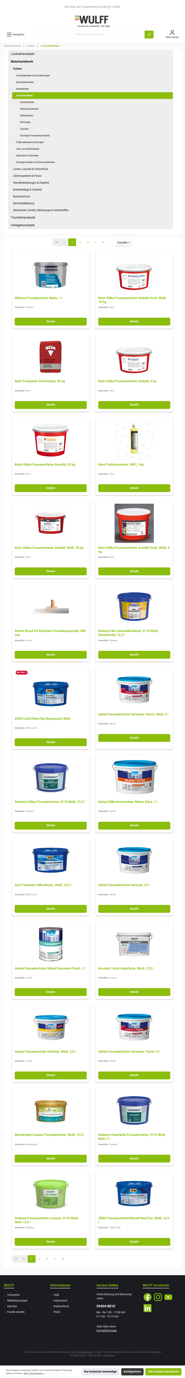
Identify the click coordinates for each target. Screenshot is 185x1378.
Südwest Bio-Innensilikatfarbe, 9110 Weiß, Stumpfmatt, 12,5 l (128, 633)
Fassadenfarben (24, 95)
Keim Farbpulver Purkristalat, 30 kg (40, 381)
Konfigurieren (132, 1371)
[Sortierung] (123, 242)
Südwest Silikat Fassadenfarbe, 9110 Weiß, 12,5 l (50, 802)
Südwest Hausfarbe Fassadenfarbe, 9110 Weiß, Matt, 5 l (132, 1137)
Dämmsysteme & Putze (27, 175)
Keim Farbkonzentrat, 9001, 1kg (121, 464)
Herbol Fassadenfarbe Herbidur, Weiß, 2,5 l (45, 1051)
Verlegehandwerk (23, 225)
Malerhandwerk (22, 61)
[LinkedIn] (147, 1308)
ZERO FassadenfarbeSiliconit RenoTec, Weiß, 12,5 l (133, 1220)
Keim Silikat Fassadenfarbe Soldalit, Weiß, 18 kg (49, 548)
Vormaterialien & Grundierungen (33, 75)
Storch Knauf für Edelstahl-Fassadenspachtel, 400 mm (50, 633)
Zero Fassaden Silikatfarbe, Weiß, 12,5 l (43, 885)
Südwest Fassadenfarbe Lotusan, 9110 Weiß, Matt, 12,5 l (47, 1220)
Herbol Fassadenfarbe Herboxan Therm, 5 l (128, 1051)
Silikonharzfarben (29, 109)
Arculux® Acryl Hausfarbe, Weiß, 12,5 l (125, 968)
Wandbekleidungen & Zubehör (31, 182)
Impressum (60, 1300)
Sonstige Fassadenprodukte (35, 135)
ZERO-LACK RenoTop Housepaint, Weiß (42, 718)
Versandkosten (84, 1352)
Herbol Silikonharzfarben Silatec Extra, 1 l (127, 802)
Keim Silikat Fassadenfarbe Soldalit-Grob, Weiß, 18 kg (132, 300)
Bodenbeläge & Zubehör (27, 189)
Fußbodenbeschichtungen (30, 142)
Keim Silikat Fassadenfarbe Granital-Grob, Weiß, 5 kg (134, 550)
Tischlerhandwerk (23, 217)
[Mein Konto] (172, 34)
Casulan (24, 129)
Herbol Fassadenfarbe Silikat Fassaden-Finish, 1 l (50, 968)
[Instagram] (158, 1297)
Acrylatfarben (27, 102)
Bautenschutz (21, 196)
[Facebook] (147, 1297)
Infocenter (13, 1295)
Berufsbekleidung (23, 203)
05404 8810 (106, 1306)
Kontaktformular (107, 1330)
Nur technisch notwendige (100, 1371)
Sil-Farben (25, 122)
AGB (56, 1295)
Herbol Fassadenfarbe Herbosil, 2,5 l (124, 885)
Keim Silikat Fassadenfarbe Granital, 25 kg (45, 464)
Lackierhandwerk (22, 54)
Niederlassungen (17, 1300)
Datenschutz (61, 1306)
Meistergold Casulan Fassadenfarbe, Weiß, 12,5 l (49, 1135)
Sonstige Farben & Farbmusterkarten (35, 162)
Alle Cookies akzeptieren (163, 1371)
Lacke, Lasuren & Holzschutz (30, 169)
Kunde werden (16, 1312)
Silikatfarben (26, 115)
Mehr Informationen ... (34, 1373)
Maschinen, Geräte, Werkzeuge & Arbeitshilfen (41, 210)
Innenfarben (22, 89)
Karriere (12, 1306)
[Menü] (15, 34)
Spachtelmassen (25, 82)
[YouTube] (168, 1297)
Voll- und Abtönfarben (27, 149)
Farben (17, 68)
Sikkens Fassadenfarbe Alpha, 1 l (38, 298)
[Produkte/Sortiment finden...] (90, 34)
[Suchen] (149, 34)
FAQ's (57, 1312)
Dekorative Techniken (27, 155)
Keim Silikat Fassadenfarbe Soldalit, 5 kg (127, 381)
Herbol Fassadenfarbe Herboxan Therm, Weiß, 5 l (133, 714)
